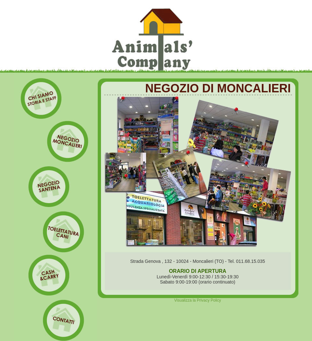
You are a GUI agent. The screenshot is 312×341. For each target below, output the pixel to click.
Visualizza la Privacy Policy (197, 300)
